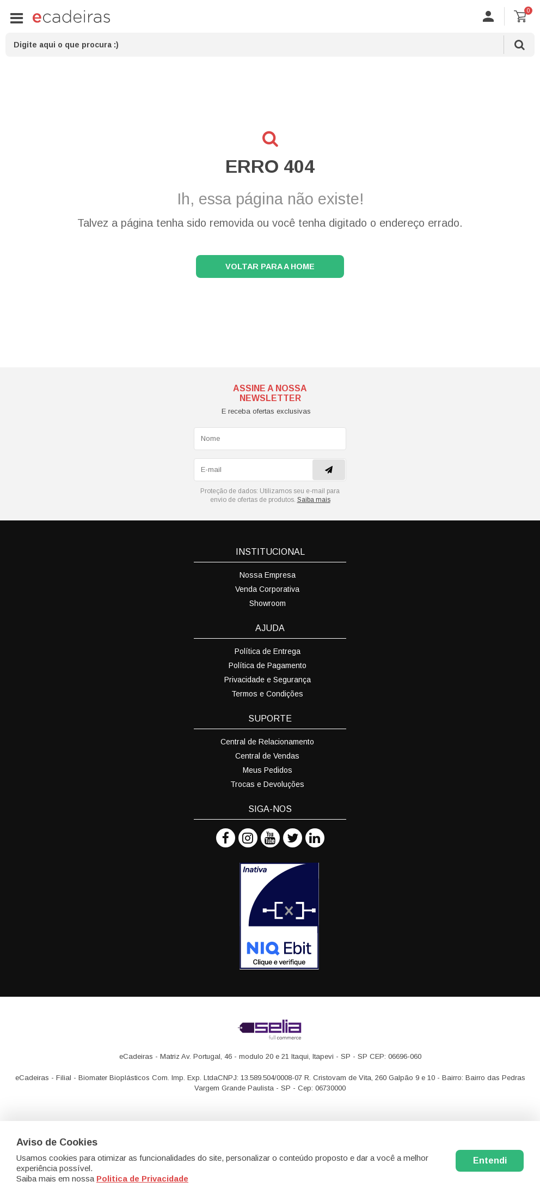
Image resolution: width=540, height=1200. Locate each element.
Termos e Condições (267, 697)
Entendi (490, 1160)
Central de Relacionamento (267, 745)
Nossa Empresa (268, 578)
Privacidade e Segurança (267, 682)
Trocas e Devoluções (267, 787)
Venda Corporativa (267, 592)
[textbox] (270, 45)
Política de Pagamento (267, 668)
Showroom (267, 606)
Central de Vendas (267, 759)
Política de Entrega (267, 654)
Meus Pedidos (267, 773)
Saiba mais (313, 503)
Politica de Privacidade (142, 1178)
